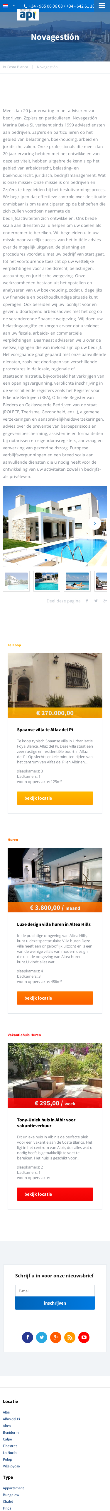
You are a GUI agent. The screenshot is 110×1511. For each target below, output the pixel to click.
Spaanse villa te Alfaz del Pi (45, 729)
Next (94, 523)
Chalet (8, 1501)
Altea (7, 1425)
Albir (6, 1412)
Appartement (13, 1488)
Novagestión (47, 66)
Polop (7, 1459)
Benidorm (11, 1432)
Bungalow (11, 1494)
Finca (7, 1508)
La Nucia (10, 1452)
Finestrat (10, 1445)
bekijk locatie (38, 798)
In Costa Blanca (15, 66)
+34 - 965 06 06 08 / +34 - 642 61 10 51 (64, 6)
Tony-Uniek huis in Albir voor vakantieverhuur (46, 1122)
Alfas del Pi (11, 1418)
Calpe (7, 1439)
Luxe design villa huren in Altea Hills (54, 924)
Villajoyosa (11, 1466)
